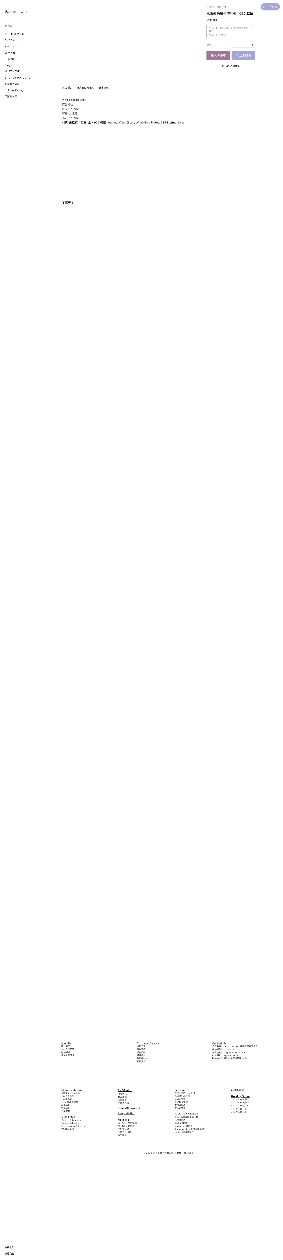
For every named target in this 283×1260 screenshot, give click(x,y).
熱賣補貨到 (123, 1102)
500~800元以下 (239, 1108)
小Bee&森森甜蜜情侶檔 (186, 1117)
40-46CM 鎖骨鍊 (126, 1125)
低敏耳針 (65, 1111)
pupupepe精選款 (184, 1126)
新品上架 (122, 1096)
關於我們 (65, 1046)
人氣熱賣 (122, 1099)
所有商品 (122, 1093)
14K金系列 (66, 1099)
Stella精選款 (181, 1123)
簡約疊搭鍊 (123, 1128)
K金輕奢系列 (67, 1129)
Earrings (180, 1090)
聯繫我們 (141, 1061)
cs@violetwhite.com (235, 1052)
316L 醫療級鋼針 (69, 1102)
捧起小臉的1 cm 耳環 (185, 1093)
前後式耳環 (180, 1099)
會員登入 (9, 1247)
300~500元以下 (239, 1111)
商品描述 (67, 87)
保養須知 (141, 1055)
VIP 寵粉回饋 (67, 1049)
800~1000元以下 (239, 1105)
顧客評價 (104, 87)
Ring (132, 1113)
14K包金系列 (67, 1096)
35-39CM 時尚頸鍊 (127, 1122)
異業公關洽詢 (68, 1055)
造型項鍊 (122, 1135)
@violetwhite (231, 1055)
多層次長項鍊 (124, 1132)
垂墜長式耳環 (181, 1102)
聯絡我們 (9, 1253)
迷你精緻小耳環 (182, 1096)
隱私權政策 (142, 1058)
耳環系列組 (180, 1105)
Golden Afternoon (71, 1120)
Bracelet (134, 1108)
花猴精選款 (180, 1120)
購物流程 (141, 1049)
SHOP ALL (222, 7)
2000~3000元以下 (240, 1099)
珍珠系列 (65, 1108)
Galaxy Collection (70, 1123)
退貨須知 (141, 1052)
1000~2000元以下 (240, 1102)
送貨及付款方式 (85, 87)
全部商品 (210, 7)
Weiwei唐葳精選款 (184, 1132)
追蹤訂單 (141, 1046)
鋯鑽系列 (65, 1105)
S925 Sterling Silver (71, 1093)
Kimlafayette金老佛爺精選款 (189, 1129)
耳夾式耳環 (180, 1108)
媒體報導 (65, 1052)
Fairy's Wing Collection (73, 1126)
